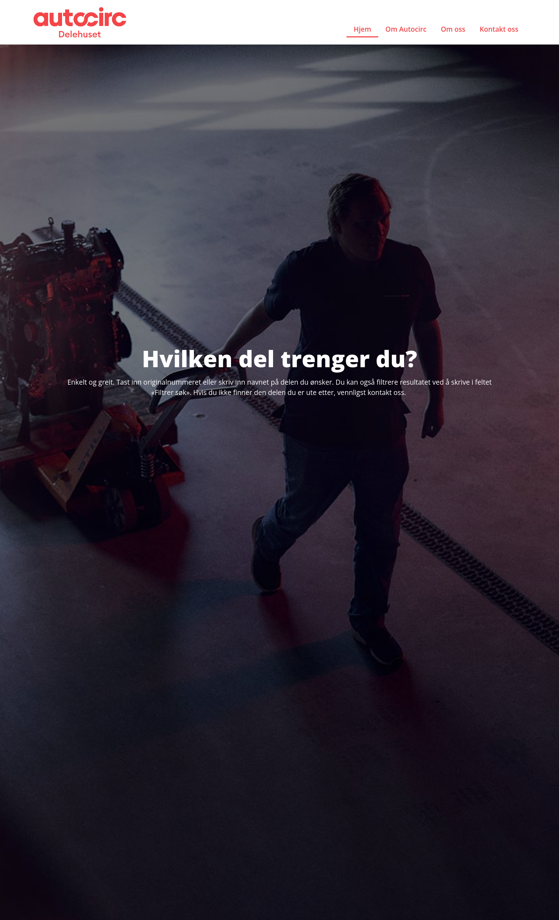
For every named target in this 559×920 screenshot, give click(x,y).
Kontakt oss (498, 29)
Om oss (453, 29)
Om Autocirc (405, 29)
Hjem (362, 29)
